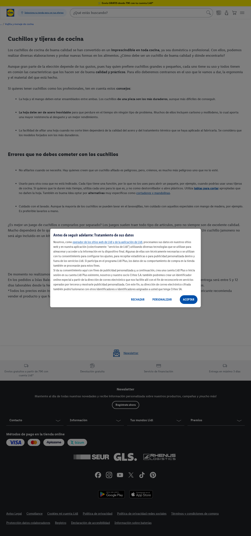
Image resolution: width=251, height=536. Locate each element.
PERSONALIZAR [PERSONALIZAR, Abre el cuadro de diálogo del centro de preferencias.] (162, 299)
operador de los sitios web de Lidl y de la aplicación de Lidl (107, 242)
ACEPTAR (188, 299)
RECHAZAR (138, 299)
